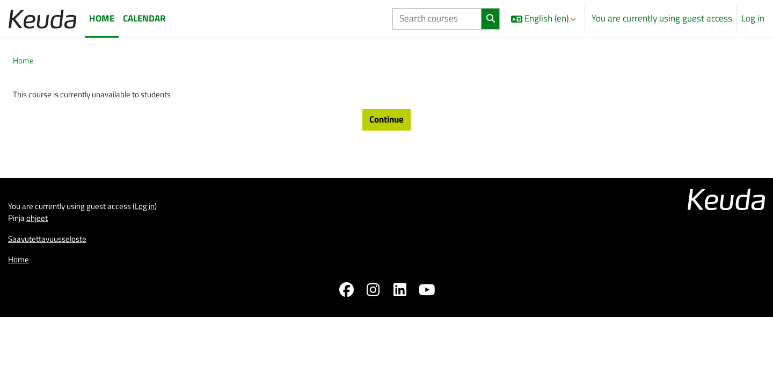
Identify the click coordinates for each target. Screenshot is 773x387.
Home (24, 61)
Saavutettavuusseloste (53, 305)
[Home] (42, 18)
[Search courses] (437, 19)
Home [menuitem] (101, 18)
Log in (752, 18)
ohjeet (42, 283)
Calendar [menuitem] (144, 18)
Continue (386, 123)
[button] (543, 19)
